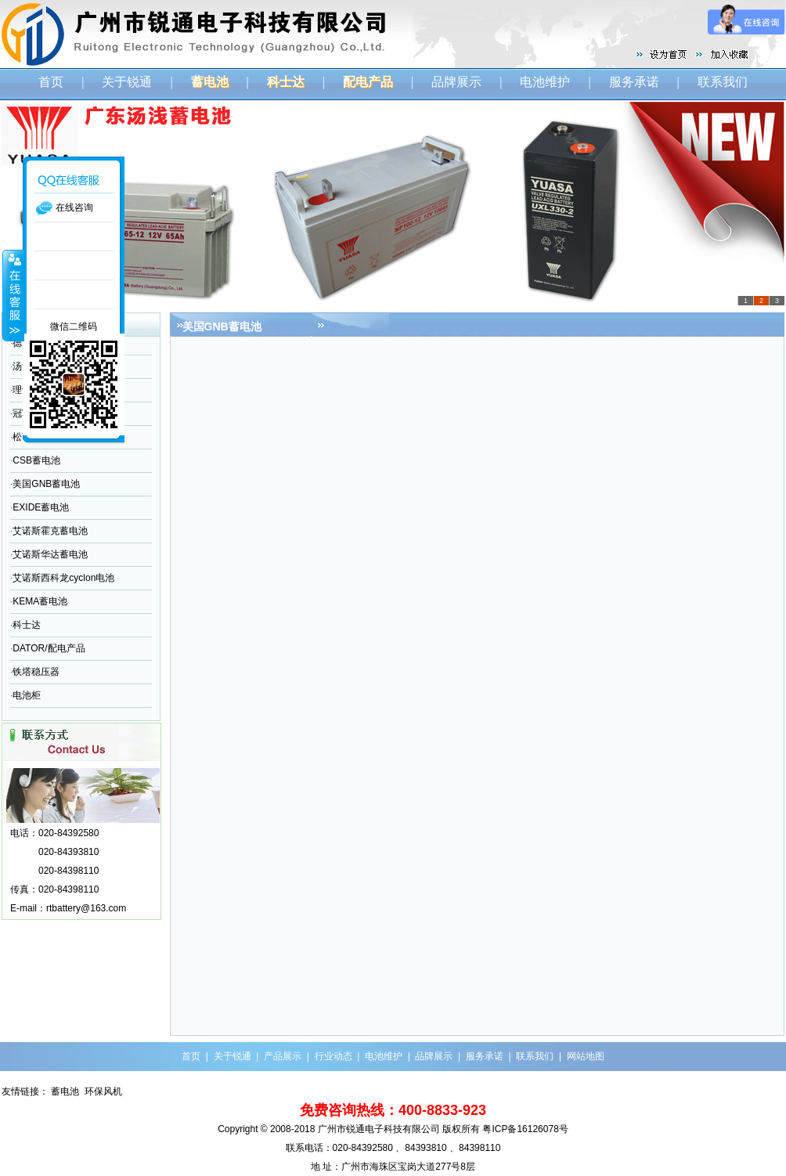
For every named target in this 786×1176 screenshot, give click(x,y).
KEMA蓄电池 (40, 601)
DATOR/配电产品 (49, 648)
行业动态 (333, 1056)
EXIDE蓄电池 (41, 507)
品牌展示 (456, 81)
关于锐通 (127, 81)
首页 (50, 81)
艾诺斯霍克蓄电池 (50, 530)
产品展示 (282, 1056)
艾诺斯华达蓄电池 (50, 554)
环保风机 (103, 1091)
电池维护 (545, 81)
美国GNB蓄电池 (46, 483)
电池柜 (27, 695)
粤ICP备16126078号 (525, 1129)
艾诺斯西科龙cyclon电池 (63, 577)
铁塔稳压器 (36, 671)
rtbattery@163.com (86, 908)
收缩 (13, 295)
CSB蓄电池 (36, 460)
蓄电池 (65, 1091)
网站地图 (585, 1056)
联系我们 (723, 81)
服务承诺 (634, 81)
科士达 (27, 624)
